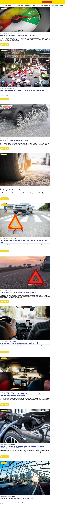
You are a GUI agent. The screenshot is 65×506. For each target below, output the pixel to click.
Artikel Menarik (55, 5)
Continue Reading (4, 44)
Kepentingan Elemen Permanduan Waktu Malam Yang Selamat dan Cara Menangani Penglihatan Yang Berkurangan (22, 394)
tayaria (9, 33)
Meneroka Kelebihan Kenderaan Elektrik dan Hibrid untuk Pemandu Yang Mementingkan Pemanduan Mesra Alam (22, 447)
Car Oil (38, 5)
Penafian (36, 1)
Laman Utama (20, 5)
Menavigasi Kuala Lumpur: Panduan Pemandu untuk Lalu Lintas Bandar (22, 90)
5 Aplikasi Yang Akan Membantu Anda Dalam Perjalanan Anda (19, 343)
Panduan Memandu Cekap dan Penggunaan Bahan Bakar (17, 35)
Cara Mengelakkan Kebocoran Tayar (11, 190)
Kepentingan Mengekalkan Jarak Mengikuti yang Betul (17, 498)
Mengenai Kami (28, 5)
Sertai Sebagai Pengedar (29, 1)
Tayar (34, 5)
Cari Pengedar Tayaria (45, 5)
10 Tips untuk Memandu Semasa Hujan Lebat (14, 140)
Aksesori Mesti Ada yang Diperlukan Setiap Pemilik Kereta (18, 292)
